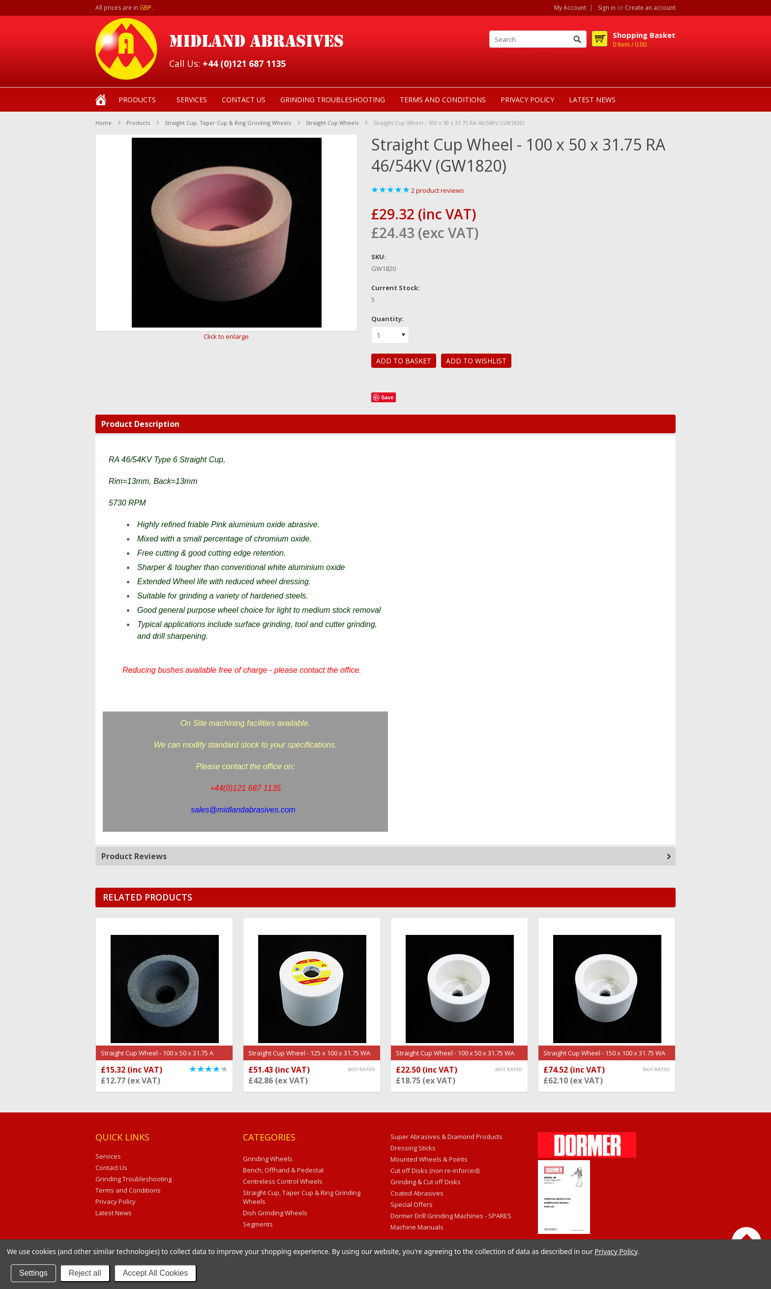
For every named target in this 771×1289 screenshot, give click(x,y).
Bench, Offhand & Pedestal (283, 1170)
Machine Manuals (417, 1227)
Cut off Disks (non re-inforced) (434, 1170)
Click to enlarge (226, 336)
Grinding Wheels (268, 1158)
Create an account (650, 7)
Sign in (607, 7)
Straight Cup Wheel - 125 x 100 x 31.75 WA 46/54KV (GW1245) (309, 1058)
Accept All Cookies (155, 1273)
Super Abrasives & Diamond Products (446, 1136)
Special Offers (411, 1204)
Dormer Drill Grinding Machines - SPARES (450, 1215)
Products (137, 99)
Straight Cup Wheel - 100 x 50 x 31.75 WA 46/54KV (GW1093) (455, 1058)
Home (103, 122)
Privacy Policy (615, 1251)
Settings (33, 1273)
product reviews (437, 190)
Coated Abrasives (417, 1193)
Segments (258, 1224)
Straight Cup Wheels (332, 122)
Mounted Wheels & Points (429, 1159)
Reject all (85, 1273)
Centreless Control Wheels (283, 1181)
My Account (570, 7)
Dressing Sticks (413, 1147)
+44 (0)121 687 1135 (244, 63)
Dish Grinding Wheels (275, 1212)
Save (387, 397)
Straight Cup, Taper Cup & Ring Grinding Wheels (228, 122)
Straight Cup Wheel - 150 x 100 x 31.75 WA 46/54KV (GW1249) (604, 1058)
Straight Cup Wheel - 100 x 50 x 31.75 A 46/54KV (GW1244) (157, 1058)
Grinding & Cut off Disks (425, 1181)
